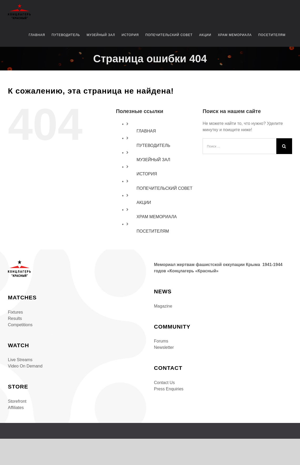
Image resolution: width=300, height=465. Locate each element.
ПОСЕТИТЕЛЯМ (153, 231)
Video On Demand (25, 366)
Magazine (163, 306)
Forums (161, 341)
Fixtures (15, 312)
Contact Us (164, 382)
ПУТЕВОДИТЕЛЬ (153, 145)
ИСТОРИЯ (147, 174)
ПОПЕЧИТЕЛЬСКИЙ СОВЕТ (164, 188)
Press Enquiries (168, 389)
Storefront (17, 401)
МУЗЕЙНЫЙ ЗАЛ (153, 159)
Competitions (20, 325)
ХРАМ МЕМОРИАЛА (157, 216)
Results (15, 318)
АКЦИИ (144, 202)
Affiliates (16, 407)
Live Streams (20, 359)
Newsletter (164, 347)
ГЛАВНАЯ (146, 131)
